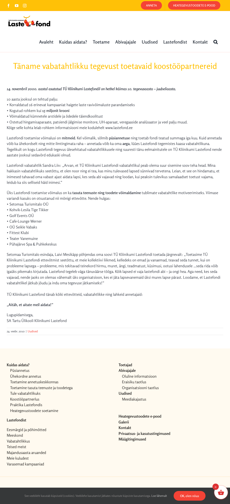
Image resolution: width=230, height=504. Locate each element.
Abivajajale (127, 370)
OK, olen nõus (189, 496)
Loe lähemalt (159, 495)
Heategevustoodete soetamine (34, 410)
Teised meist (16, 446)
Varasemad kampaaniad (25, 464)
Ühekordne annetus (25, 376)
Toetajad (125, 364)
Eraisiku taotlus (134, 381)
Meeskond (15, 435)
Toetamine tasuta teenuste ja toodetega (41, 387)
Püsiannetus (19, 370)
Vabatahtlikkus (18, 441)
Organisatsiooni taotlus (140, 387)
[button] (215, 41)
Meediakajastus (134, 399)
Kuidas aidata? (18, 364)
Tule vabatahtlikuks (25, 393)
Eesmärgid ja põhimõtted (26, 429)
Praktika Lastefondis (26, 404)
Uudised (33, 331)
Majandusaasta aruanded (26, 452)
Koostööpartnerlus (24, 399)
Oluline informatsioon (139, 376)
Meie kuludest (18, 458)
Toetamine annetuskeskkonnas (34, 381)
